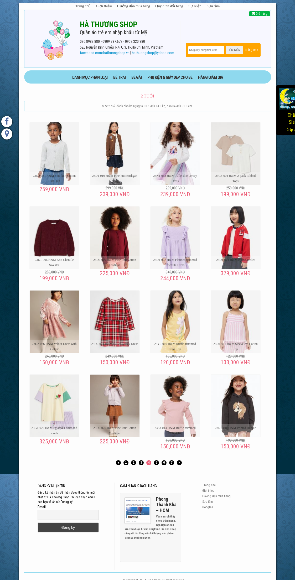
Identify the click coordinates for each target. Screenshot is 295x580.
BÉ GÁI (136, 77)
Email (42, 507)
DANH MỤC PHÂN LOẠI (89, 77)
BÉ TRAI (119, 77)
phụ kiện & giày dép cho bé (169, 77)
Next (175, 547)
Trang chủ (83, 6)
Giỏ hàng (259, 13)
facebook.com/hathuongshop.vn (105, 53)
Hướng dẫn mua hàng (133, 6)
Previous (170, 547)
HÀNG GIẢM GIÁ (210, 77)
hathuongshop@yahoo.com (153, 53)
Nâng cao (251, 50)
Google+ (207, 507)
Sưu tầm (213, 6)
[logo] (55, 39)
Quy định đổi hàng (169, 6)
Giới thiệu (104, 6)
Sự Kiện (194, 6)
